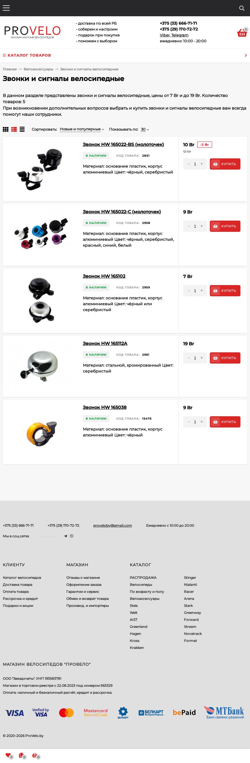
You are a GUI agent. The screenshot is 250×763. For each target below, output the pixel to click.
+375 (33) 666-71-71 (18, 525)
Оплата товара (16, 591)
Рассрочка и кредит (20, 598)
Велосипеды (141, 584)
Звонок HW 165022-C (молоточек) (122, 211)
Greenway (192, 613)
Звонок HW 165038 (104, 407)
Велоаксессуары (144, 598)
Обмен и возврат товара (87, 598)
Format (190, 641)
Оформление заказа (83, 584)
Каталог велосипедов (22, 577)
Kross (134, 641)
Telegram (179, 35)
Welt (133, 613)
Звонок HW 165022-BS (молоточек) (123, 144)
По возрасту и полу (147, 591)
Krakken (137, 648)
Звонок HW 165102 (104, 276)
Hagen (135, 634)
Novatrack (193, 634)
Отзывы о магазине (83, 577)
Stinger (190, 577)
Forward (191, 620)
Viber (165, 35)
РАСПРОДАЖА (143, 577)
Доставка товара (17, 584)
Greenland (138, 627)
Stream (190, 627)
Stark (188, 606)
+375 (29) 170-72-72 (63, 525)
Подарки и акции (18, 606)
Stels (134, 606)
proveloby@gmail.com (112, 525)
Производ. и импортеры (87, 606)
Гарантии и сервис (82, 591)
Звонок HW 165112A (105, 343)
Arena (189, 598)
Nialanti (190, 584)
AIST (133, 620)
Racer (189, 591)
